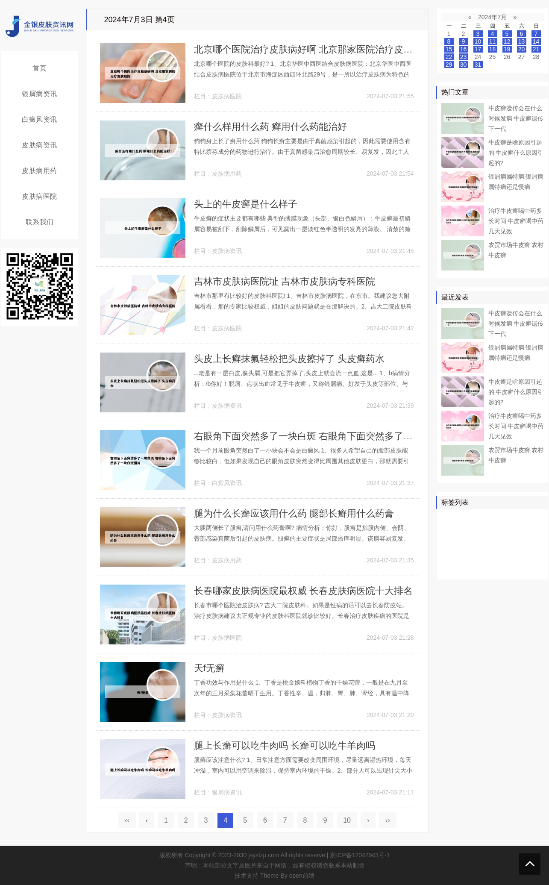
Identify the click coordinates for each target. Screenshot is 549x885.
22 (449, 56)
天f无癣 (209, 668)
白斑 (511, 543)
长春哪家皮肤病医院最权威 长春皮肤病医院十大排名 (303, 590)
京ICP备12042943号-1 (360, 855)
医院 (468, 530)
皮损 (492, 555)
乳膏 (505, 568)
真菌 (486, 530)
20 (521, 49)
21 (536, 49)
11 (492, 41)
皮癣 (486, 568)
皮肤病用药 (39, 170)
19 (507, 49)
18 (492, 49)
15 (449, 49)
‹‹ (127, 820)
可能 (529, 543)
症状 (449, 568)
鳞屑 (449, 543)
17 (478, 49)
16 (463, 49)
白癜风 (489, 543)
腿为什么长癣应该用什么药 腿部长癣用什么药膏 (294, 513)
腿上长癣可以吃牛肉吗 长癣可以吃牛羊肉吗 (284, 745)
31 (478, 64)
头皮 (474, 555)
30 (463, 64)
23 (463, 56)
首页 (39, 68)
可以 (529, 530)
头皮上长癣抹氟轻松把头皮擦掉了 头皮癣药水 (289, 358)
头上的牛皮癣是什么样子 (245, 204)
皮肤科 (452, 555)
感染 (511, 555)
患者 (535, 518)
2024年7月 (492, 17)
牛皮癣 (495, 518)
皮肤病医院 (39, 196)
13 (521, 41)
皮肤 (517, 518)
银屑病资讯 (39, 93)
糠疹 (523, 568)
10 (347, 820)
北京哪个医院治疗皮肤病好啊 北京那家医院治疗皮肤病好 (313, 49)
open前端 (301, 875)
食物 (468, 568)
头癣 (529, 555)
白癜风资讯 (39, 119)
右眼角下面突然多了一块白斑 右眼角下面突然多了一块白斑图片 (327, 436)
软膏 (468, 543)
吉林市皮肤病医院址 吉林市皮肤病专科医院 (284, 281)
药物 (449, 530)
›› (387, 820)
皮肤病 (508, 530)
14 (536, 41)
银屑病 (452, 518)
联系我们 (40, 222)
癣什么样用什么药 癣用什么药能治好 (270, 126)
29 (449, 64)
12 (507, 41)
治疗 (474, 518)
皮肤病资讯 (39, 145)
